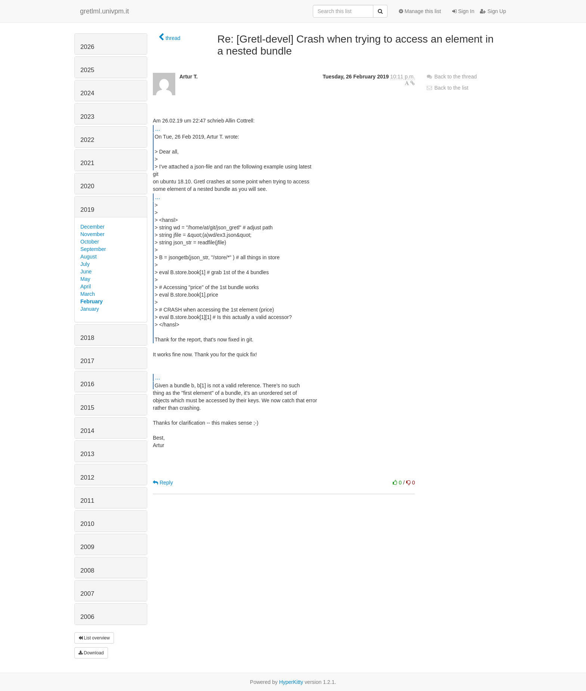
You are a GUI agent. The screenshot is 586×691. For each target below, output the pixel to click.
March (87, 294)
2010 (87, 523)
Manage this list (420, 11)
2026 (87, 46)
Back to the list (447, 88)
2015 (87, 407)
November (92, 234)
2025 (87, 70)
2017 (87, 361)
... (157, 128)
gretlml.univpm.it (104, 11)
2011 (87, 500)
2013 (87, 454)
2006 (87, 616)
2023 (87, 116)
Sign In (463, 11)
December (92, 227)
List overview (94, 638)
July (85, 264)
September (93, 249)
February (91, 301)
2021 (87, 163)
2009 (87, 547)
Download (91, 653)
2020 (87, 186)
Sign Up (493, 11)
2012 (87, 477)
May (85, 279)
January (89, 309)
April (85, 286)
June (86, 272)
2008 (87, 570)
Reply (163, 483)
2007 (87, 593)
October (89, 242)
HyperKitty (291, 682)
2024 (87, 93)
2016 (87, 384)
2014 (87, 430)
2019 (87, 209)
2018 (87, 337)
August (88, 257)
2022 (87, 139)
